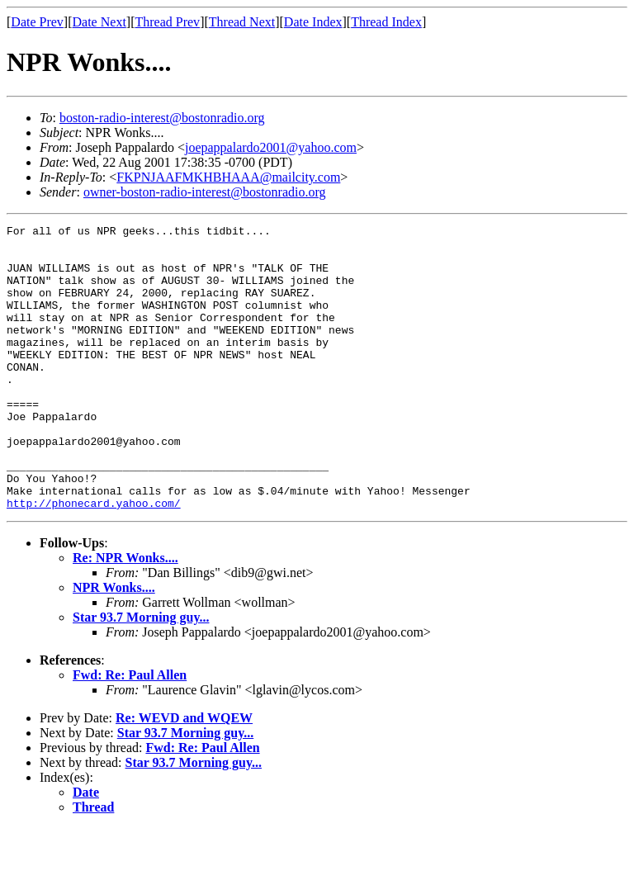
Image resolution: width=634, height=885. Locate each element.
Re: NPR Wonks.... (125, 615)
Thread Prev (167, 22)
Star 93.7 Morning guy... (141, 674)
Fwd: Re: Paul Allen (130, 732)
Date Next (99, 22)
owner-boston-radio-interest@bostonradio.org (204, 192)
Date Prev (37, 22)
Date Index (313, 22)
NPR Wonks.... (114, 644)
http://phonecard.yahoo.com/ (94, 559)
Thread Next (242, 22)
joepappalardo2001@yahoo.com (271, 147)
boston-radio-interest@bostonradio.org (162, 118)
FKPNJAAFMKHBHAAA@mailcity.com (228, 177)
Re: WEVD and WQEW (184, 775)
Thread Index (386, 22)
